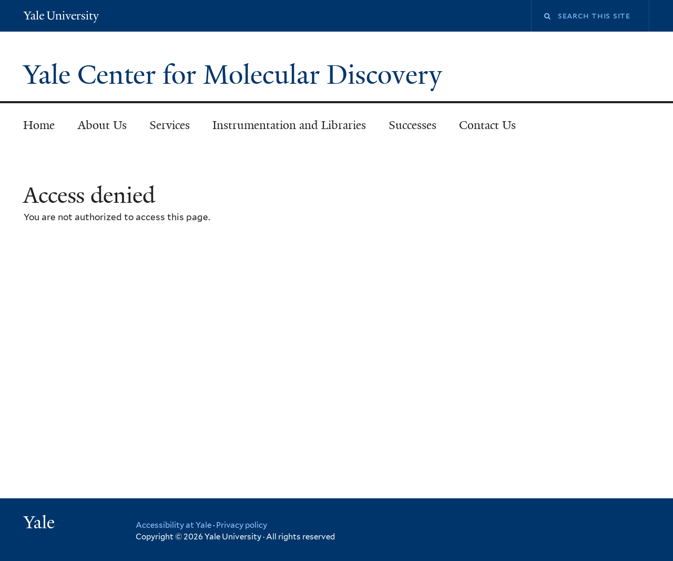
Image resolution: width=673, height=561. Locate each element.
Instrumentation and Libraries (289, 125)
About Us (102, 125)
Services (169, 125)
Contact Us (487, 125)
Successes (412, 125)
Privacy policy (241, 525)
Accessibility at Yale (173, 525)
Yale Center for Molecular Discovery (236, 74)
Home (39, 125)
